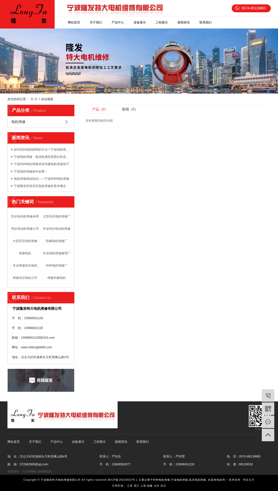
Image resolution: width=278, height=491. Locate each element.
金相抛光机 (45, 471)
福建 (150, 485)
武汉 (163, 485)
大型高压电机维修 (25, 241)
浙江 (137, 485)
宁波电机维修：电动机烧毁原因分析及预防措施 (42, 156)
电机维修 (18, 122)
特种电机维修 (161, 479)
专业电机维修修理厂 (56, 253)
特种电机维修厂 (56, 265)
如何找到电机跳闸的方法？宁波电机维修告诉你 (42, 149)
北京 (157, 485)
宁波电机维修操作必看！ (31, 171)
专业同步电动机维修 (56, 228)
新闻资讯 (184, 22)
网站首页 (74, 22)
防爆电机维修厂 (56, 241)
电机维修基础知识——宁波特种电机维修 (41, 178)
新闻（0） (130, 109)
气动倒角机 (29, 471)
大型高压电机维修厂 (56, 216)
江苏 (130, 485)
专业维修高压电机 (25, 265)
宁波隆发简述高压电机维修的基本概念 (40, 186)
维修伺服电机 (56, 277)
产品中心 (118, 22)
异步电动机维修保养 (25, 216)
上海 (143, 485)
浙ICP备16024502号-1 (123, 479)
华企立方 (249, 479)
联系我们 (205, 22)
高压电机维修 (197, 479)
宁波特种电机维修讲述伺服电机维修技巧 (41, 164)
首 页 (34, 99)
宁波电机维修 (179, 479)
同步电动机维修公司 (25, 228)
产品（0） (100, 109)
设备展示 (140, 22)
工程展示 (162, 22)
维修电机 (25, 253)
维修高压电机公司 (25, 277)
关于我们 (96, 22)
